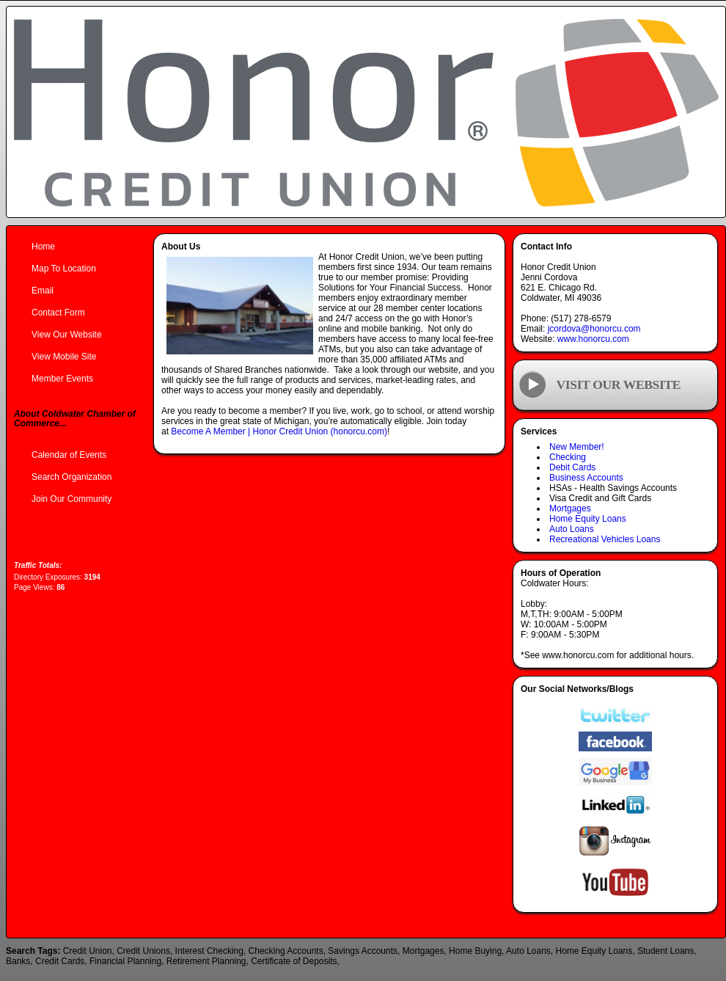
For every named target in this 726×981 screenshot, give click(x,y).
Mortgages (570, 508)
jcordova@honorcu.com (594, 329)
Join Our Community (71, 499)
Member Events (62, 378)
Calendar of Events (69, 455)
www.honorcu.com (593, 339)
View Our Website (67, 334)
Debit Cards (572, 467)
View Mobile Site (64, 356)
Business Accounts (586, 478)
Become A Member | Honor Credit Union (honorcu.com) (279, 431)
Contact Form (58, 312)
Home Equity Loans (587, 519)
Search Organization (71, 477)
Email (43, 290)
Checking (567, 457)
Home (43, 246)
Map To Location (64, 268)
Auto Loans (571, 529)
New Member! (576, 447)
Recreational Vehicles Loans (604, 539)
